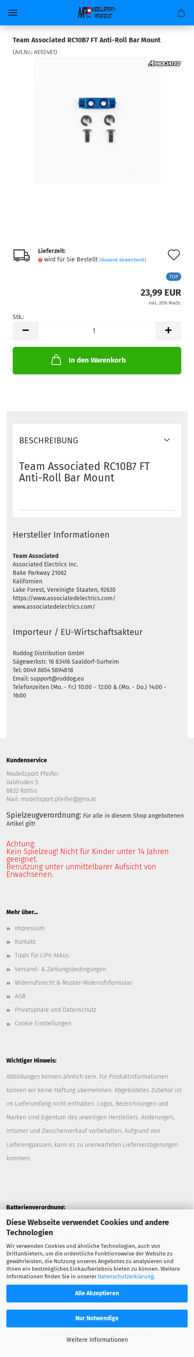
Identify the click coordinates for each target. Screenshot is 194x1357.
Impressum (30, 928)
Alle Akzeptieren (97, 1293)
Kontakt (25, 941)
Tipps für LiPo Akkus (42, 955)
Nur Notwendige (97, 1318)
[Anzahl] (97, 331)
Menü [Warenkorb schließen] (12, 12)
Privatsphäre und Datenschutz (55, 1010)
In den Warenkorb (88, 359)
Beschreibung (48, 440)
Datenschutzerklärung (126, 1276)
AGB (20, 996)
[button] (25, 331)
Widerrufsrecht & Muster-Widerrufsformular (73, 982)
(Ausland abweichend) (123, 260)
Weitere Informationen (97, 1339)
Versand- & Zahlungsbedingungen (60, 969)
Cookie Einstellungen (43, 1023)
